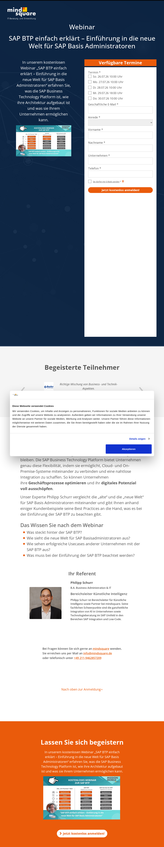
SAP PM (125, 760)
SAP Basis (126, 774)
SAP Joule (126, 784)
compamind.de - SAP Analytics (74, 781)
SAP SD (125, 750)
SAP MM (126, 779)
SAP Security (128, 769)
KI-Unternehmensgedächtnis (74, 750)
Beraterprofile (149, 809)
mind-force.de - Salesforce (72, 794)
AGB (105, 809)
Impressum (94, 809)
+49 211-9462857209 (87, 522)
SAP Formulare (129, 740)
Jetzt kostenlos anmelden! (82, 698)
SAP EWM (126, 764)
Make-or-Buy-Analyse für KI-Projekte (77, 744)
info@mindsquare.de (97, 517)
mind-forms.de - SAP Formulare (75, 785)
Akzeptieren (128, 448)
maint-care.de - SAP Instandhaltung (77, 791)
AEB (111, 809)
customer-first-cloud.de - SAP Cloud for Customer (83, 797)
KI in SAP (64, 740)
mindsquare (101, 513)
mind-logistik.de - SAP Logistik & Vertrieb (79, 769)
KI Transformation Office (72, 747)
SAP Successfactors (131, 755)
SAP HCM (126, 745)
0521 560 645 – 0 (23, 752)
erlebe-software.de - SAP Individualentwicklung (82, 778)
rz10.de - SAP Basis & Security (74, 772)
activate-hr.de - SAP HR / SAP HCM (76, 788)
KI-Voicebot (65, 753)
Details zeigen (137, 438)
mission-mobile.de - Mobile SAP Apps (77, 775)
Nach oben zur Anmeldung (82, 553)
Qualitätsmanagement (127, 809)
